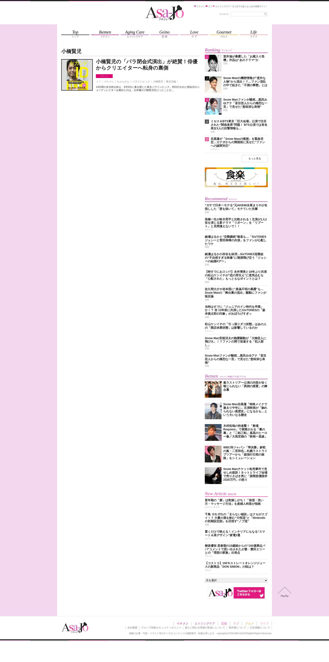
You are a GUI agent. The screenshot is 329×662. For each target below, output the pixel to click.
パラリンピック (141, 81)
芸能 (224, 623)
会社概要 (132, 627)
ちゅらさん (123, 81)
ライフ (264, 623)
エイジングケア (205, 623)
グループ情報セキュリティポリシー (161, 627)
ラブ (236, 623)
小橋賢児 (158, 81)
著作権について (237, 627)
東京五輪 (171, 81)
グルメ (249, 623)
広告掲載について (260, 627)
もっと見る (254, 158)
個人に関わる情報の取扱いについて (205, 627)
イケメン (104, 76)
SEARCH (223, 14)
